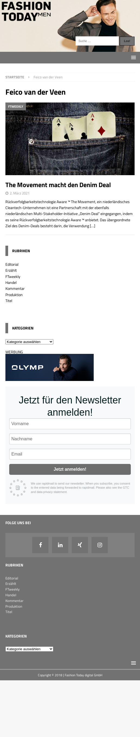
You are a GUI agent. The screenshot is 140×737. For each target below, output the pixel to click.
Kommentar (15, 288)
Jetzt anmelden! (70, 469)
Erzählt (11, 270)
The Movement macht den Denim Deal (58, 185)
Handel (11, 282)
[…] (92, 226)
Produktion (14, 294)
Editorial (11, 264)
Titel (8, 300)
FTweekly (12, 276)
